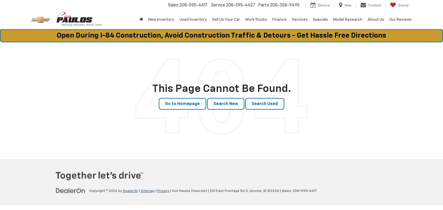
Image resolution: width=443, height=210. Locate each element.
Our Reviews (400, 20)
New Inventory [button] (161, 20)
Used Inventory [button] (193, 20)
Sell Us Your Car (226, 20)
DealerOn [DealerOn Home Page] (130, 191)
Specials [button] (320, 20)
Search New (225, 104)
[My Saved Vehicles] (399, 5)
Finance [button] (279, 20)
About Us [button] (376, 20)
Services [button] (300, 20)
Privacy (163, 191)
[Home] (141, 19)
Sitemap (148, 191)
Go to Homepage (182, 104)
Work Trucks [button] (256, 20)
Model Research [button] (347, 20)
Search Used (265, 104)
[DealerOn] (70, 191)
